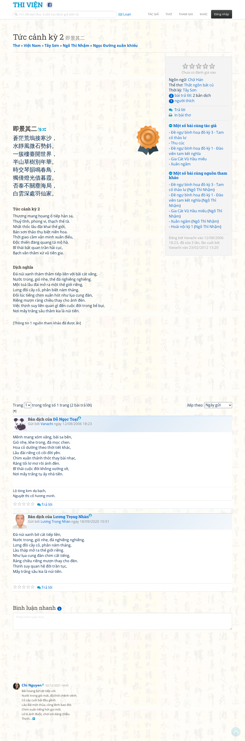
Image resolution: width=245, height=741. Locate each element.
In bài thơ (182, 179)
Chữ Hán (195, 144)
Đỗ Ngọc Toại (67, 483)
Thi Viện (28, 4)
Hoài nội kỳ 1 (182, 291)
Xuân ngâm (181, 228)
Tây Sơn (190, 154)
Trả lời (179, 174)
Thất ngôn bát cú (199, 149)
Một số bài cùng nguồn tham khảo (198, 240)
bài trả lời (180, 160)
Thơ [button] (169, 14)
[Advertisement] (122, 54)
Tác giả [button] (153, 14)
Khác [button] (204, 14)
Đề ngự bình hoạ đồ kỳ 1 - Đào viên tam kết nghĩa (196, 215)
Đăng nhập (221, 14)
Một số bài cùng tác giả (193, 190)
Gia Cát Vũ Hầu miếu (189, 223)
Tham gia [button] (186, 14)
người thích (181, 165)
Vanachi (190, 302)
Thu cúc (178, 207)
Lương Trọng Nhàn (72, 581)
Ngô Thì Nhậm (200, 254)
